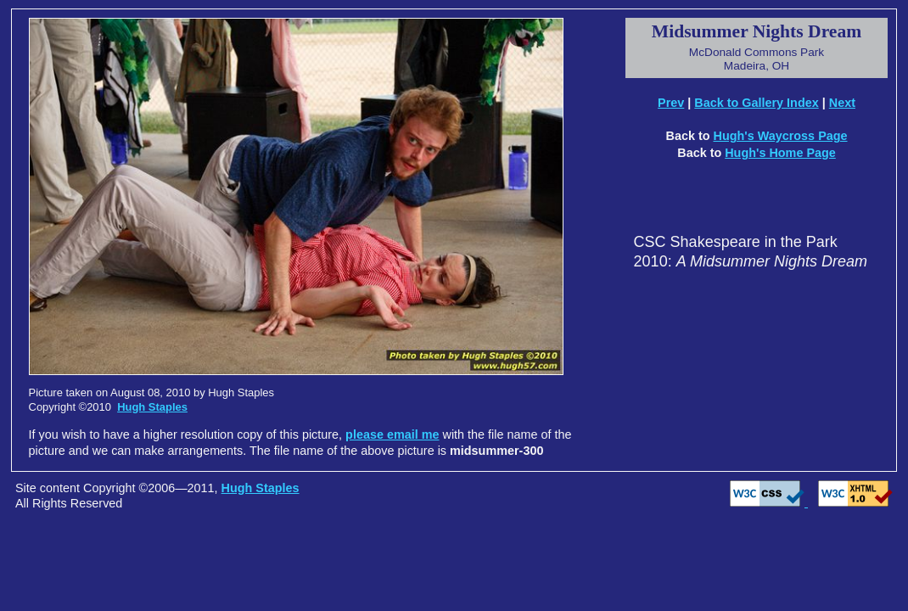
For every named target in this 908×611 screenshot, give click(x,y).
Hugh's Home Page (780, 153)
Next (842, 102)
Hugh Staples (152, 407)
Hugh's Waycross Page (780, 136)
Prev (671, 102)
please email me (392, 434)
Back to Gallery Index (756, 102)
